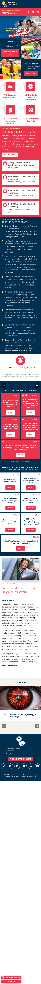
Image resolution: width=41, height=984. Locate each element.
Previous (4, 385)
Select (10, 412)
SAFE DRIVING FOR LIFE (10, 53)
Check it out (31, 73)
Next (37, 385)
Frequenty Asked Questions (13, 748)
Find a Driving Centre (20, 759)
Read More (10, 90)
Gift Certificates (10, 750)
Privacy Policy (10, 754)
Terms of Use (9, 752)
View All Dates (10, 155)
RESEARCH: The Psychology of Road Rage (23, 716)
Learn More (10, 114)
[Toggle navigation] (36, 4)
